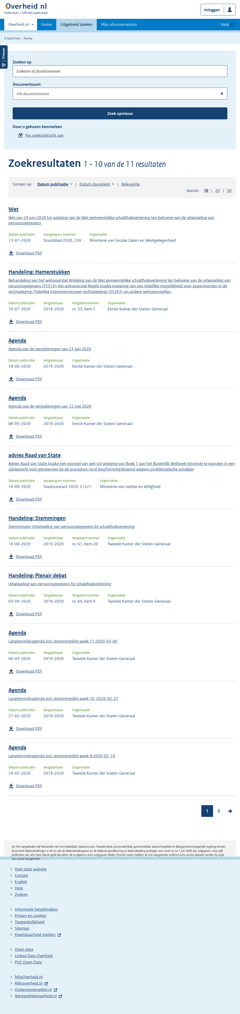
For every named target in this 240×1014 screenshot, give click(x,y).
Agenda (17, 340)
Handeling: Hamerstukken (39, 272)
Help (19, 888)
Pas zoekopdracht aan (44, 135)
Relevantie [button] (130, 184)
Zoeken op (22, 62)
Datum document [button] (94, 184)
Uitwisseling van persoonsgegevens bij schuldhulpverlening (59, 583)
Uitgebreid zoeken (76, 24)
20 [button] (217, 190)
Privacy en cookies (30, 915)
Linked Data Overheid (34, 955)
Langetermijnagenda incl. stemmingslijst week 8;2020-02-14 (61, 755)
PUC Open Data (28, 962)
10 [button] (206, 190)
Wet (13, 209)
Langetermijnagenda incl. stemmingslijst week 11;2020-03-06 (62, 641)
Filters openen (4, 57)
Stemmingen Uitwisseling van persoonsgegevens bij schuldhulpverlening (71, 526)
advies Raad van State (34, 455)
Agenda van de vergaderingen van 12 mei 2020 (49, 406)
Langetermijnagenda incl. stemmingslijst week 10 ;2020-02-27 (63, 698)
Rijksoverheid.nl (28, 983)
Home (46, 24)
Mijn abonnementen (119, 24)
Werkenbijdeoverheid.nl (36, 995)
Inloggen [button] (212, 9)
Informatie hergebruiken (36, 909)
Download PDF (29, 253)
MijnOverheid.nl (29, 976)
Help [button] (225, 24)
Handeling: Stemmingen (37, 518)
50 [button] (229, 190)
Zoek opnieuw (120, 113)
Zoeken (21, 894)
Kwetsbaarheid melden (35, 934)
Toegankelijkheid (30, 921)
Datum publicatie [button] (52, 184)
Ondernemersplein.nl (33, 989)
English (21, 881)
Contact (21, 875)
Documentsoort (27, 84)
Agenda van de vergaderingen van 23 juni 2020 (49, 348)
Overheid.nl (18, 25)
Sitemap (22, 928)
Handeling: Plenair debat (37, 575)
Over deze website (31, 869)
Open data (24, 949)
